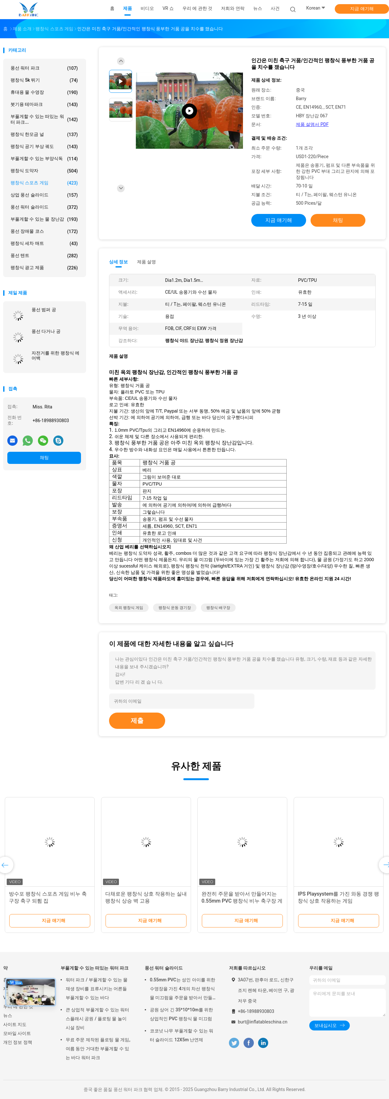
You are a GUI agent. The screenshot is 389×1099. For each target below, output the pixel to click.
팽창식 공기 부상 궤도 (44, 146)
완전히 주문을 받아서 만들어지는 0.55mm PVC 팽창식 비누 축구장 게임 (242, 901)
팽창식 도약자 (44, 171)
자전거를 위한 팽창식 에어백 (55, 355)
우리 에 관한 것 (18, 1006)
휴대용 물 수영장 (44, 92)
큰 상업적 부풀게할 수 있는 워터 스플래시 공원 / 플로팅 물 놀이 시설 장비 (97, 1018)
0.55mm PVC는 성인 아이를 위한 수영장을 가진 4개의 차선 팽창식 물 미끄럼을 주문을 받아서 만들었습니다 (182, 989)
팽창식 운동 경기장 (174, 607)
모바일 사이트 (17, 1033)
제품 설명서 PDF (312, 124)
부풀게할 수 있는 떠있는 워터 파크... (44, 119)
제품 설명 (146, 261)
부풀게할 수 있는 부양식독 (44, 159)
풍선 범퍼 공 (44, 309)
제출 (137, 720)
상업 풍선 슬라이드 (44, 195)
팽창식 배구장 (218, 607)
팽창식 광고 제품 (44, 268)
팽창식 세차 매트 (44, 243)
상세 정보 (118, 261)
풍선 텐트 (44, 256)
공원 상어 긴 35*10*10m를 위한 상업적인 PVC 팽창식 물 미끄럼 (181, 1014)
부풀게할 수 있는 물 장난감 (44, 219)
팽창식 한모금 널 (44, 134)
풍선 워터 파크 (44, 68)
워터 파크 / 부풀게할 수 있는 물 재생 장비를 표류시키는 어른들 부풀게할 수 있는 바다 (97, 988)
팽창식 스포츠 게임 (44, 183)
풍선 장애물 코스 (44, 231)
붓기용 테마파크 (44, 104)
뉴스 (7, 1015)
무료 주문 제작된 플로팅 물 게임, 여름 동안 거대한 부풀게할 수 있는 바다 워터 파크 (98, 1048)
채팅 (44, 457)
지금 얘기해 (361, 8)
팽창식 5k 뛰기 (44, 80)
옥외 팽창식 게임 (128, 607)
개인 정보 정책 (17, 1042)
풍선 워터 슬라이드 (44, 207)
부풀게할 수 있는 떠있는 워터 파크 (94, 968)
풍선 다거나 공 (46, 331)
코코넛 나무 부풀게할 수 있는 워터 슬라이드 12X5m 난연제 (181, 1035)
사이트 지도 (14, 1024)
